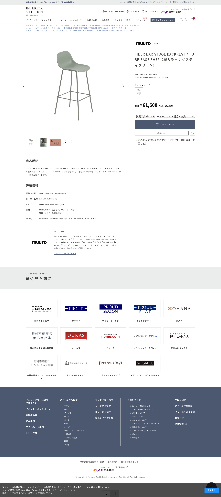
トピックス (140, 20)
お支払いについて (139, 420)
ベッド (67, 420)
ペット (67, 444)
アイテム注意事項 (184, 405)
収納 (66, 423)
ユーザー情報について (141, 406)
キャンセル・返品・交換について (177, 116)
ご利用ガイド (134, 399)
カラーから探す (103, 411)
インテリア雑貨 (70, 437)
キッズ (67, 427)
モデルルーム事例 (122, 20)
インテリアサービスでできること (41, 20)
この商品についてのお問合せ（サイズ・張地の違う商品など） (166, 141)
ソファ (67, 406)
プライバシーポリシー (26, 493)
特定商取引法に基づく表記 (92, 462)
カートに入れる (167, 124)
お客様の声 (92, 20)
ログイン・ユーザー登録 (167, 2)
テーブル (67, 413)
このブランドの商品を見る (65, 253)
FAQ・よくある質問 (185, 411)
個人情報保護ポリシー (131, 462)
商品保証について (139, 427)
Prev (24, 85)
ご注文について (138, 413)
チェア (67, 409)
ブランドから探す (104, 399)
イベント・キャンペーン (71, 20)
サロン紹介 (180, 399)
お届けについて (162, 133)
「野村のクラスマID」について (145, 430)
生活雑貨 (68, 434)
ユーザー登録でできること (143, 409)
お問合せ (135, 437)
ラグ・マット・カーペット (75, 430)
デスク (67, 416)
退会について (137, 434)
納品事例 (106, 20)
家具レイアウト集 (104, 417)
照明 (66, 441)
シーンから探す (103, 405)
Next (123, 85)
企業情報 (179, 423)
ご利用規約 (112, 462)
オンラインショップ (164, 20)
